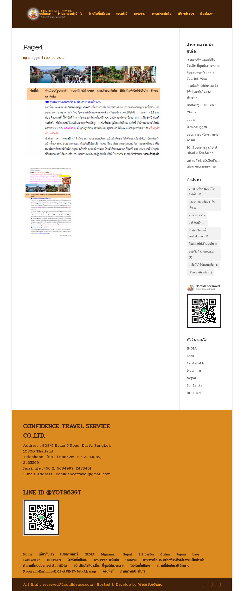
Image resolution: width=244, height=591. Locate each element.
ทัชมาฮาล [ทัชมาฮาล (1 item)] (197, 215)
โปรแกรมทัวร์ (67, 14)
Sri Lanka (194, 385)
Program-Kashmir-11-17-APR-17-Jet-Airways (59, 571)
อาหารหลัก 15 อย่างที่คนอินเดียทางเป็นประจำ (173, 560)
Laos (190, 355)
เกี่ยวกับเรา (186, 14)
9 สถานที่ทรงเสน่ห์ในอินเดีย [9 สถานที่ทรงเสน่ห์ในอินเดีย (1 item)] (202, 192)
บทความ (139, 14)
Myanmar (194, 370)
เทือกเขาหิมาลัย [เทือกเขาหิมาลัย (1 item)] (200, 272)
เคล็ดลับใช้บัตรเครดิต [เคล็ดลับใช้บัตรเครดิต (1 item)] (203, 265)
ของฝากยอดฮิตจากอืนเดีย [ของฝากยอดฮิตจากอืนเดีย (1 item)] (202, 205)
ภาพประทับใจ (161, 14)
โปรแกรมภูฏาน (197, 127)
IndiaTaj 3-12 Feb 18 (202, 105)
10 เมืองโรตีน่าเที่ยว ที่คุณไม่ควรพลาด (99, 565)
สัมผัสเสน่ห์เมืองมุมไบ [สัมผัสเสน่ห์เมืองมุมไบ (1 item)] (203, 244)
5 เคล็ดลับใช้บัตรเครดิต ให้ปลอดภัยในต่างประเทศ (202, 92)
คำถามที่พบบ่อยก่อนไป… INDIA (45, 565)
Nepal (191, 377)
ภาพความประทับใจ (106, 560)
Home (27, 554)
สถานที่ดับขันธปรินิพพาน (173, 565)
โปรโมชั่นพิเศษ (99, 14)
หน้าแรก (45, 14)
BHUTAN (194, 392)
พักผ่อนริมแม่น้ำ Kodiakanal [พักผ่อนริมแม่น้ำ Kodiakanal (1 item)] (198, 233)
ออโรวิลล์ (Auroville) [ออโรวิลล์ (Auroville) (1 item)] (201, 254)
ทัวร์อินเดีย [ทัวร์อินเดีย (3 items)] (197, 223)
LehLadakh (195, 363)
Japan (191, 119)
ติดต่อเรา (206, 14)
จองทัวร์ (121, 14)
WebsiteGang (150, 584)
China (191, 112)
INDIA (192, 348)
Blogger (34, 57)
